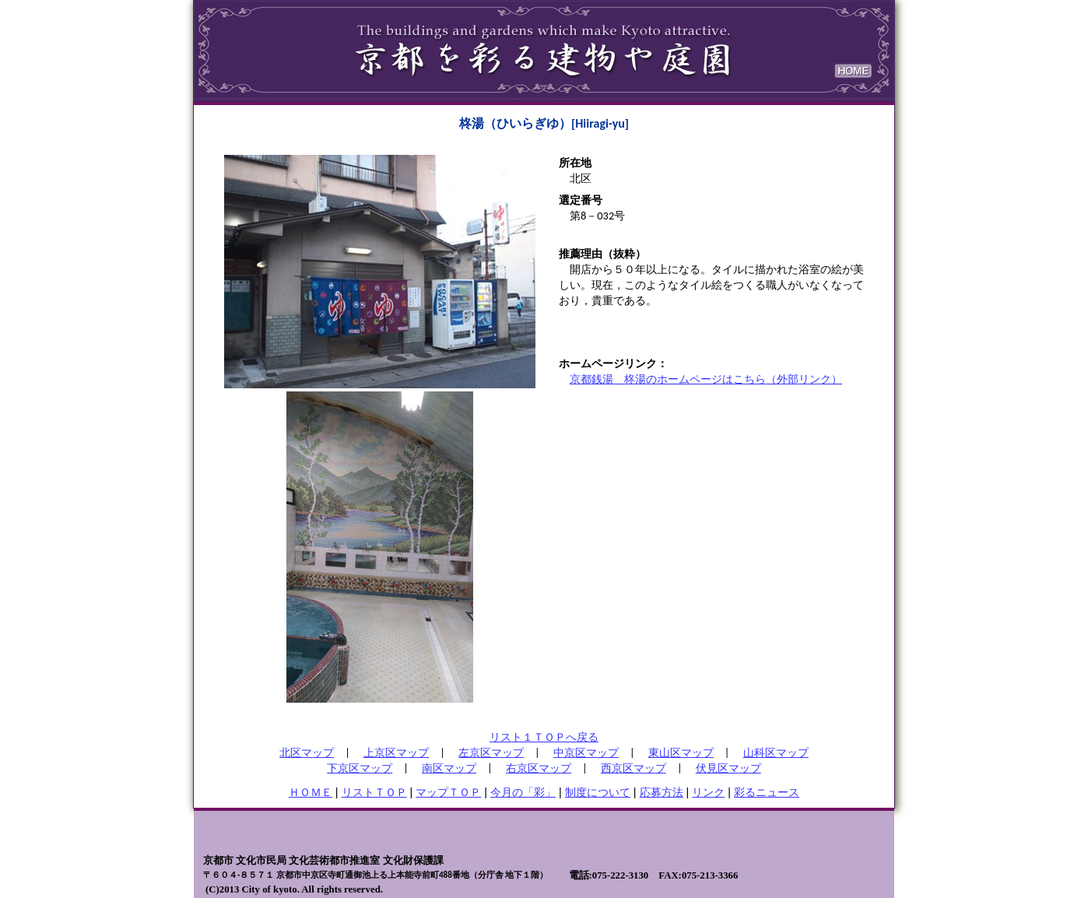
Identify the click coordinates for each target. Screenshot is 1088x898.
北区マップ (306, 752)
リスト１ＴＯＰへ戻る (544, 737)
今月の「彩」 (523, 792)
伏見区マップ (728, 768)
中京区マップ (586, 752)
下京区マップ (359, 768)
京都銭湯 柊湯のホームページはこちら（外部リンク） (706, 379)
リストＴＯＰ (374, 792)
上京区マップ (396, 752)
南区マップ (449, 768)
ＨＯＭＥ (310, 792)
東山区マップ (681, 752)
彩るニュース (766, 792)
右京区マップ (538, 768)
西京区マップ (633, 768)
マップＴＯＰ (448, 792)
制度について (597, 792)
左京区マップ (491, 752)
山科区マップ (776, 752)
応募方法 (661, 792)
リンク (708, 792)
